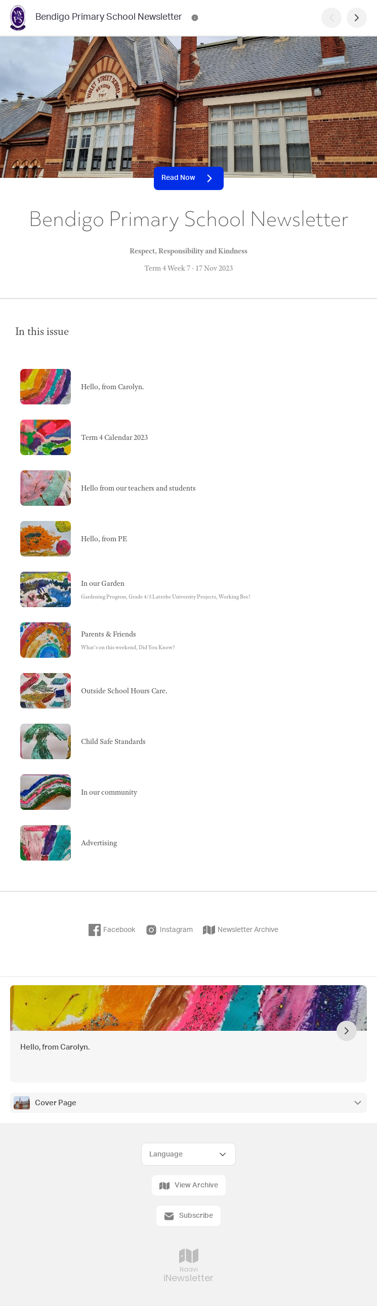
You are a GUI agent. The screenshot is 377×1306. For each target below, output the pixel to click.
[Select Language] (188, 1154)
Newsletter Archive (240, 930)
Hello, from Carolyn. (55, 1047)
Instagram (169, 930)
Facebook (112, 930)
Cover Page (55, 1103)
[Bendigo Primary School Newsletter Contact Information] (194, 17)
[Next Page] (357, 18)
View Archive (188, 1186)
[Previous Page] (331, 18)
